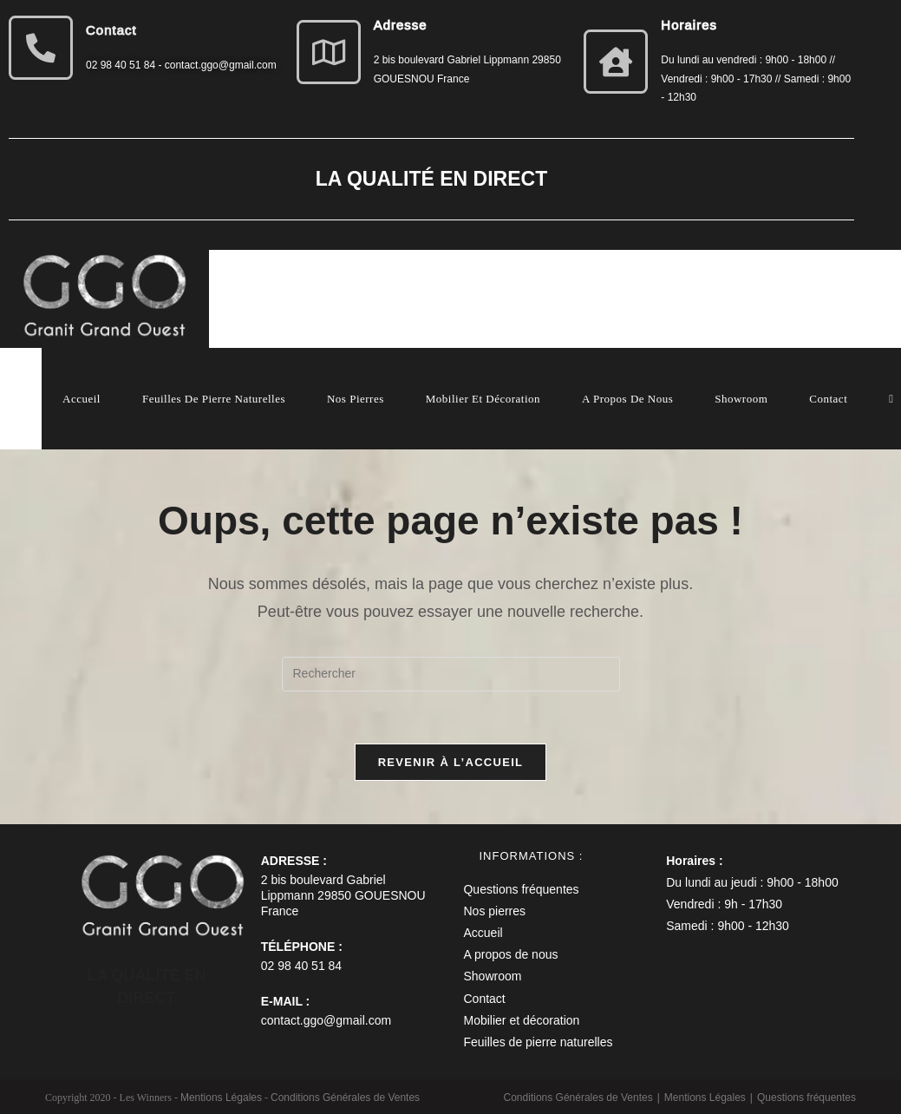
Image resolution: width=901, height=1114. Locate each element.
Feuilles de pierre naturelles (537, 1042)
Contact (484, 999)
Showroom (492, 976)
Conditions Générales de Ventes (578, 1097)
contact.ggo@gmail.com (326, 1020)
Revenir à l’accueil (451, 762)
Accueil (482, 933)
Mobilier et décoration (521, 1020)
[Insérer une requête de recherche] (451, 674)
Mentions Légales (705, 1097)
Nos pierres (494, 911)
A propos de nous (510, 954)
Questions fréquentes (520, 889)
